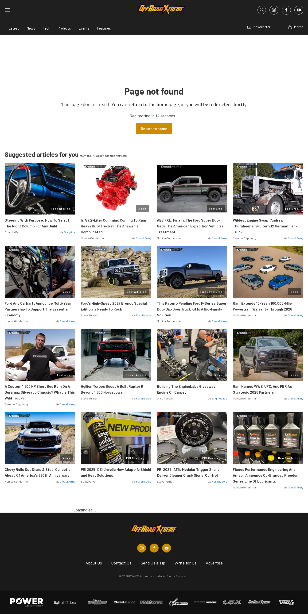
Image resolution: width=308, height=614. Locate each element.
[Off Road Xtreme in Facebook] (154, 548)
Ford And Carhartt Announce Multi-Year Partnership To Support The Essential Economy (38, 309)
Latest (13, 28)
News (31, 28)
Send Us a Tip (153, 562)
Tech (46, 28)
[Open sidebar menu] (7, 10)
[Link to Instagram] (273, 10)
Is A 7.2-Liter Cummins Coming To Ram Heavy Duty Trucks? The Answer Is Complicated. (113, 226)
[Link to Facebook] (286, 10)
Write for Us (185, 562)
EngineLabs (219, 398)
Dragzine (69, 232)
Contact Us (121, 562)
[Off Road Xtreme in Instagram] (141, 548)
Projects (64, 28)
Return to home (154, 128)
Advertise (214, 562)
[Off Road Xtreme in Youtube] (166, 548)
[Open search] (261, 10)
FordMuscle (143, 315)
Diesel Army (143, 238)
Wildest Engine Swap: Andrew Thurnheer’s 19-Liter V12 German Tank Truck (265, 226)
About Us (94, 562)
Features (104, 28)
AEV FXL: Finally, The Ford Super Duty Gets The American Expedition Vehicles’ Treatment (190, 226)
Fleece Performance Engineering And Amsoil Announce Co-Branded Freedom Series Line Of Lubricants (266, 475)
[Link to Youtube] (298, 10)
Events (84, 28)
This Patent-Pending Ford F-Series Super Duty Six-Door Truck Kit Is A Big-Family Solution (191, 309)
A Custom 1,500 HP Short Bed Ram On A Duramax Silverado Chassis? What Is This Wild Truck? (40, 392)
